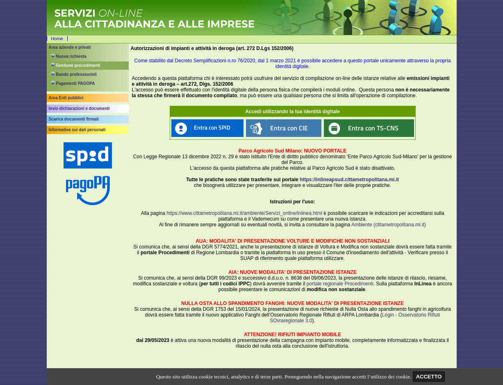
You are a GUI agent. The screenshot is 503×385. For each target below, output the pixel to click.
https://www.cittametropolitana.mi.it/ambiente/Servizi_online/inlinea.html (244, 213)
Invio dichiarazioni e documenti (79, 108)
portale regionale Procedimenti (340, 284)
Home (57, 38)
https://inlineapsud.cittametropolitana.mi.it (349, 179)
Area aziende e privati (70, 47)
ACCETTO (429, 377)
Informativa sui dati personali (77, 130)
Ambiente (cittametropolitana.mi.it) (388, 225)
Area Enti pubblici (66, 98)
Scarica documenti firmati (74, 119)
